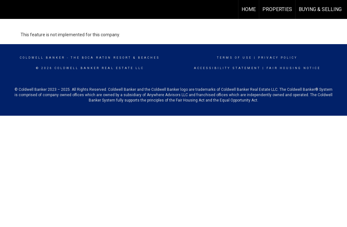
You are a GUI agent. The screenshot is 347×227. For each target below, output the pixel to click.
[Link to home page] (8, 9)
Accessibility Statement (227, 68)
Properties (277, 9)
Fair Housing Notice (293, 68)
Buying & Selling (320, 9)
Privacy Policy (277, 57)
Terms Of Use (234, 57)
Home (249, 9)
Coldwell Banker (42, 57)
